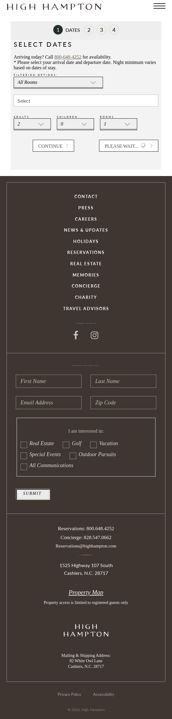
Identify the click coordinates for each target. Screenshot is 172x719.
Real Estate (86, 264)
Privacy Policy (69, 694)
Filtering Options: (36, 74)
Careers (86, 219)
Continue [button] (50, 146)
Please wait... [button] (126, 145)
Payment (101, 29)
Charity (86, 297)
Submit (32, 493)
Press (86, 208)
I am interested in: (86, 431)
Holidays (86, 241)
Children (67, 116)
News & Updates (86, 230)
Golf (72, 443)
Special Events (41, 454)
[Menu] (159, 6)
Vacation (104, 443)
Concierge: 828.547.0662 (86, 537)
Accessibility (103, 694)
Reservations (86, 252)
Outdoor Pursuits (93, 454)
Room (89, 29)
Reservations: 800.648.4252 (86, 528)
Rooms (107, 116)
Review (114, 29)
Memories (86, 275)
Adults (21, 116)
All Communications (47, 465)
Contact (86, 196)
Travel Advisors (86, 309)
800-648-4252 (68, 56)
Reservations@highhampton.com (86, 545)
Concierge (86, 286)
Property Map (86, 592)
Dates (66, 29)
